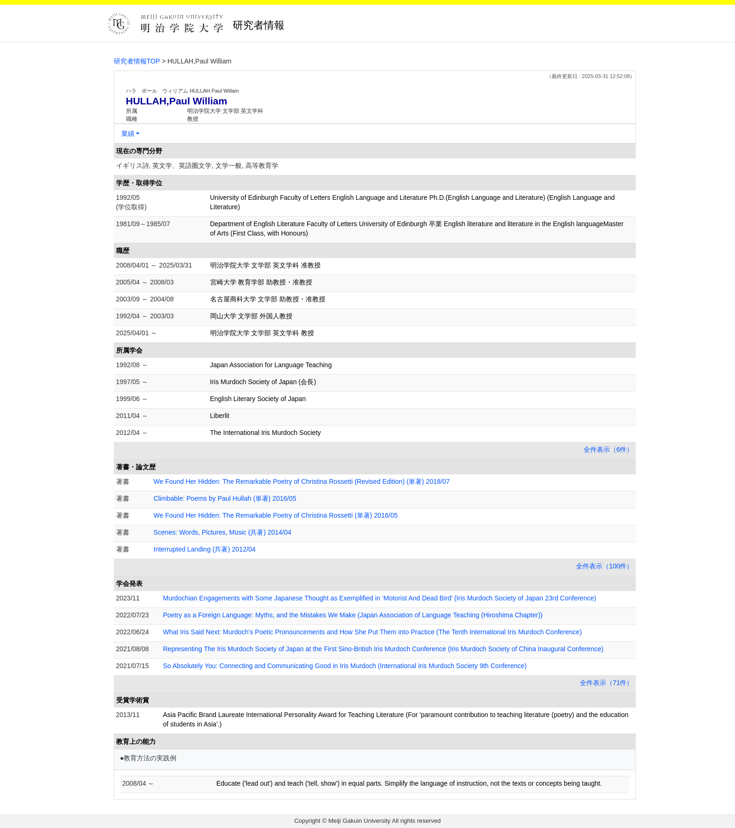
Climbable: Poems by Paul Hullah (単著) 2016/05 (225, 498)
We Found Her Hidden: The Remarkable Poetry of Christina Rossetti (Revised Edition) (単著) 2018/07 (302, 481)
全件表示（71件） (606, 682)
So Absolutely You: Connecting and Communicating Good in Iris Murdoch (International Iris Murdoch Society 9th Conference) (345, 666)
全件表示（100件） (604, 566)
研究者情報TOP (137, 61)
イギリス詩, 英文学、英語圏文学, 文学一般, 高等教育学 (197, 165)
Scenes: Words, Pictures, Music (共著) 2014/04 (223, 532)
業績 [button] (127, 133)
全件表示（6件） (608, 449)
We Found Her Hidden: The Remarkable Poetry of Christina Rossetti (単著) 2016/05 (276, 515)
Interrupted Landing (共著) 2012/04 (205, 549)
